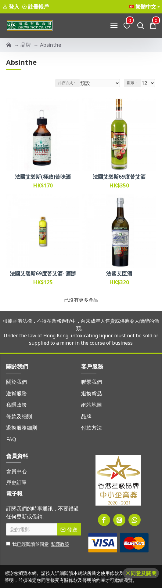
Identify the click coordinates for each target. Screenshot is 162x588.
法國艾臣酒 (119, 273)
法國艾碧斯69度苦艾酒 (119, 176)
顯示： (132, 82)
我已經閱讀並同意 (38, 544)
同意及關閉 (144, 573)
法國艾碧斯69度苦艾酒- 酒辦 (43, 273)
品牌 (25, 44)
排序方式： (67, 82)
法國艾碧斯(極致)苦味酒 (43, 176)
